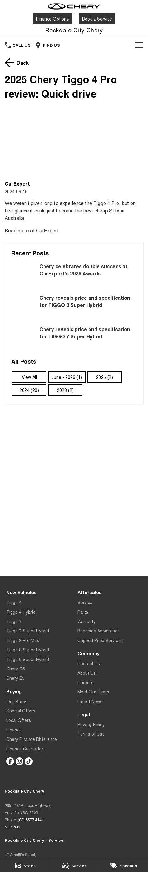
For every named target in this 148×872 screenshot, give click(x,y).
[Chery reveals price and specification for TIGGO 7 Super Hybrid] (74, 338)
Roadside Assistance (98, 630)
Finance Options (52, 19)
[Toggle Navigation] (139, 45)
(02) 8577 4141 (31, 819)
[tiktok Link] (29, 761)
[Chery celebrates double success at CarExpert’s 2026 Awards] (74, 275)
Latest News (90, 701)
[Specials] (123, 865)
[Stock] (24, 865)
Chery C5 (15, 668)
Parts (82, 612)
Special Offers (20, 711)
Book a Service (97, 19)
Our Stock (16, 701)
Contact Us (88, 663)
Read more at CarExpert (32, 230)
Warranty (86, 621)
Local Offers (18, 720)
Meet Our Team (93, 692)
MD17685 (13, 826)
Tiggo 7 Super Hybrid (27, 630)
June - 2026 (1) (67, 377)
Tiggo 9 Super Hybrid (27, 659)
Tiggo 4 (13, 602)
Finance (14, 730)
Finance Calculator (24, 749)
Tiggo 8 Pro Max (22, 640)
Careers (85, 682)
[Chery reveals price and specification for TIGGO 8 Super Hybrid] (74, 306)
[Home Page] (74, 7)
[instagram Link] (19, 761)
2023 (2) (65, 390)
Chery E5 (15, 678)
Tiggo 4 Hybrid (20, 612)
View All (29, 377)
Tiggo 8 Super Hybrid (27, 649)
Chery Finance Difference (31, 739)
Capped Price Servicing (100, 640)
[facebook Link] (10, 761)
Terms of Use (91, 734)
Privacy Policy (90, 724)
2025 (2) (104, 377)
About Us (86, 673)
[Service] (74, 865)
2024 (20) (29, 390)
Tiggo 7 (13, 621)
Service (84, 602)
